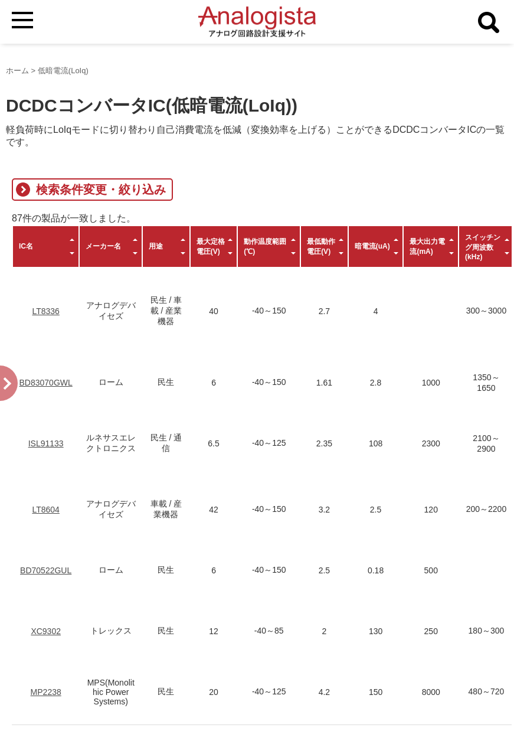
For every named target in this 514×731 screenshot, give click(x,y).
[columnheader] (45, 246)
